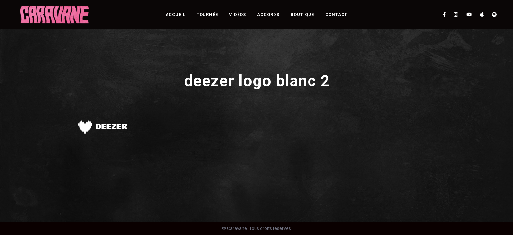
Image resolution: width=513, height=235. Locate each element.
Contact (336, 14)
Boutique (302, 14)
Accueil (176, 14)
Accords (268, 14)
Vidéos (237, 14)
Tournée (207, 14)
